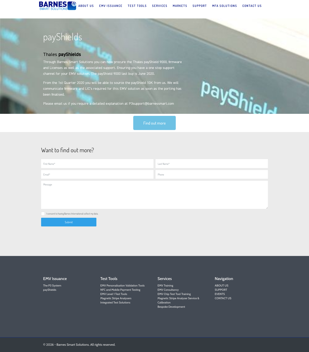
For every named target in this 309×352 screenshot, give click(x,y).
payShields (49, 290)
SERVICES (159, 6)
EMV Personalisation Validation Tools (122, 285)
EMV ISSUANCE (111, 6)
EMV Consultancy (168, 290)
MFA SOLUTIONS (224, 6)
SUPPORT (200, 6)
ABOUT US (86, 6)
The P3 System (52, 285)
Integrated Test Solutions (115, 302)
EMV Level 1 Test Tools (113, 294)
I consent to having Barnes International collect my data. (72, 213)
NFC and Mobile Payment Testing (120, 290)
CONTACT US (252, 6)
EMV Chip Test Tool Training (174, 294)
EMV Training (165, 285)
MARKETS (180, 6)
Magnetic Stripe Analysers (115, 298)
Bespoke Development (171, 307)
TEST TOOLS (137, 6)
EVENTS (220, 294)
